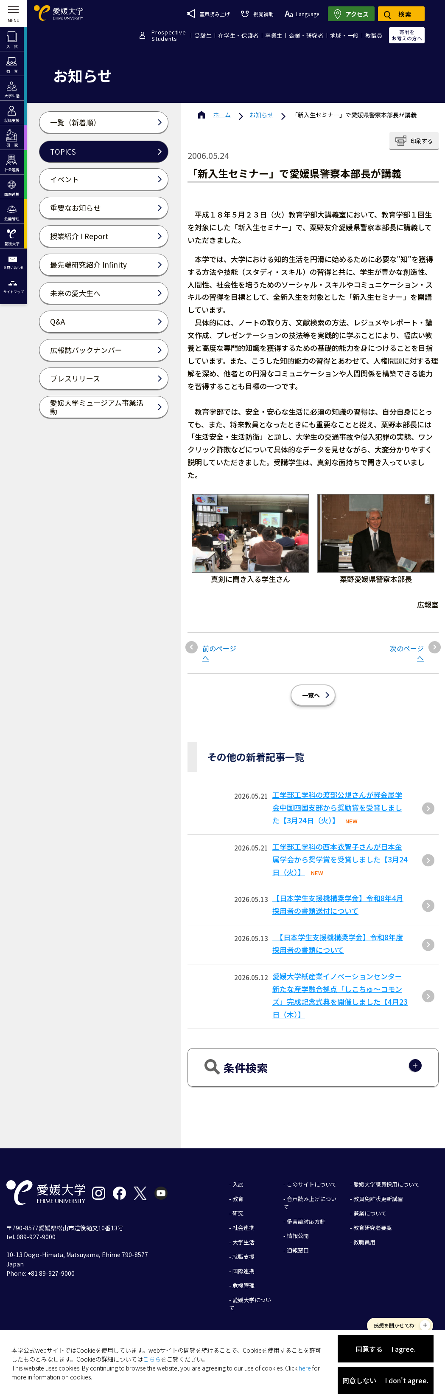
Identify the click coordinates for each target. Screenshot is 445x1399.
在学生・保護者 (238, 35)
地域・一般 (344, 35)
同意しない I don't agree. (385, 1380)
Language (302, 13)
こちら (152, 1359)
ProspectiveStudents (168, 35)
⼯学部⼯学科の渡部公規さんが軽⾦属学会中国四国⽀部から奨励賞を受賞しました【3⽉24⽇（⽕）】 (337, 807)
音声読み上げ (208, 13)
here (305, 1368)
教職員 (374, 35)
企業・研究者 (306, 35)
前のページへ (219, 653)
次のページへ (407, 653)
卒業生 (274, 35)
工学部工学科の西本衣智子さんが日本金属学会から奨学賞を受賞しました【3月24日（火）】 (340, 859)
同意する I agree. (385, 1349)
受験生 (203, 35)
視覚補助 (257, 13)
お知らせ (261, 114)
